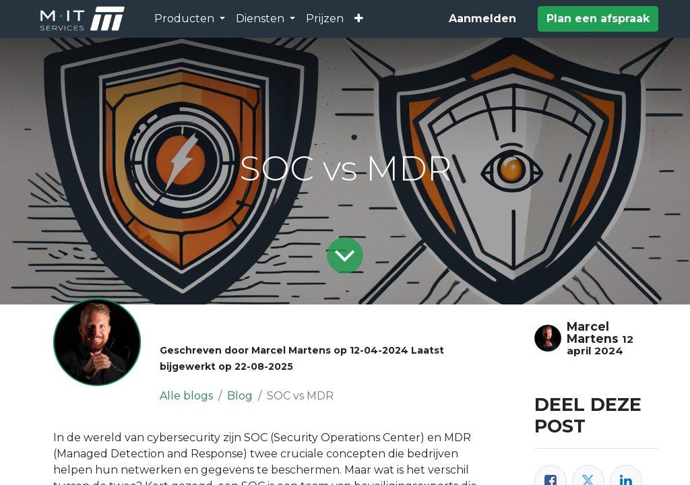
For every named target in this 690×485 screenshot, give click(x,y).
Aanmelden (482, 18)
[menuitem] (325, 18)
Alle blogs (186, 395)
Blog (240, 395)
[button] (359, 18)
